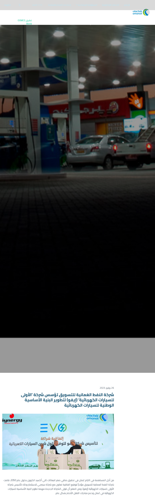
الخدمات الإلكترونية (110, 5)
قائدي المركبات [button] (126, 24)
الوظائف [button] (42, 24)
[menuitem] (127, 5)
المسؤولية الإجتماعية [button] (87, 5)
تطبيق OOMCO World (25, 26)
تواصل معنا (58, 26)
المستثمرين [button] (73, 24)
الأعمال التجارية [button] (106, 24)
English (8, 5)
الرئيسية (143, 26)
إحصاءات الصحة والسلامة (59, 5)
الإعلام (127, 5)
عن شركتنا (90, 26)
